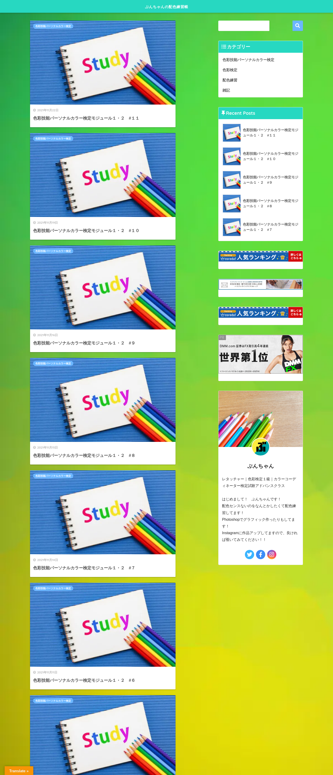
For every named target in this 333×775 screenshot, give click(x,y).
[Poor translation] (16, 643)
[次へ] (141, 448)
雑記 (226, 90)
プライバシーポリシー (165, 600)
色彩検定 (230, 70)
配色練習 (230, 80)
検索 (298, 26)
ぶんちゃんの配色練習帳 (166, 6)
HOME (166, 592)
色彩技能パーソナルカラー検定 (53, 26)
